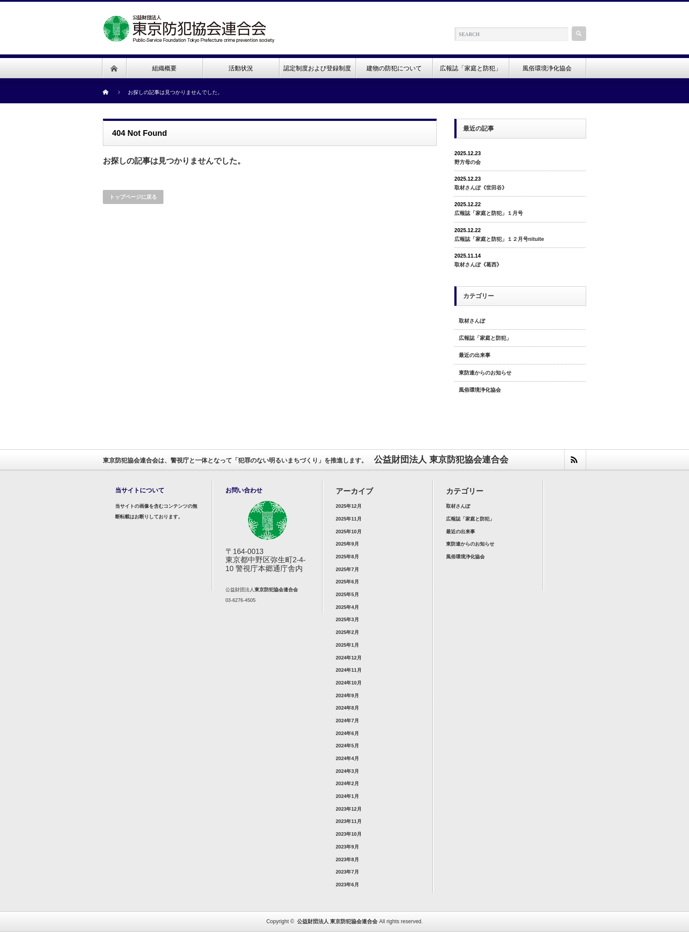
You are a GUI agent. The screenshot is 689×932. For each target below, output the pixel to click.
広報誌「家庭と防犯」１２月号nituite (499, 239)
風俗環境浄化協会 (480, 390)
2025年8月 (347, 556)
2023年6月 (347, 884)
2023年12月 (349, 809)
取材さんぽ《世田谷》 (480, 188)
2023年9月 (347, 846)
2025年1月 (347, 645)
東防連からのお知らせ (485, 373)
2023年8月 (347, 859)
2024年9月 (347, 695)
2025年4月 (347, 607)
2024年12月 (349, 657)
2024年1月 (347, 796)
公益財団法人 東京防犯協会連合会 (337, 921)
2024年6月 (347, 733)
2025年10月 (349, 531)
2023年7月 (347, 871)
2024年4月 (347, 758)
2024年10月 (349, 682)
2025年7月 (347, 569)
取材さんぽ (472, 321)
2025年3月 (347, 619)
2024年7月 (347, 720)
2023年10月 (349, 834)
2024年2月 (347, 783)
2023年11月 (349, 821)
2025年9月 (347, 543)
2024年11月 (349, 670)
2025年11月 (349, 518)
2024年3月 (347, 771)
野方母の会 (467, 162)
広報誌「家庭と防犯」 (485, 338)
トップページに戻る (133, 197)
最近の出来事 (474, 355)
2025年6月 (347, 581)
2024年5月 (347, 745)
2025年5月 (347, 594)
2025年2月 (347, 632)
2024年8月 (347, 707)
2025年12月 (349, 506)
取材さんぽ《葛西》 (478, 265)
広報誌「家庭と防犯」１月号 (488, 213)
